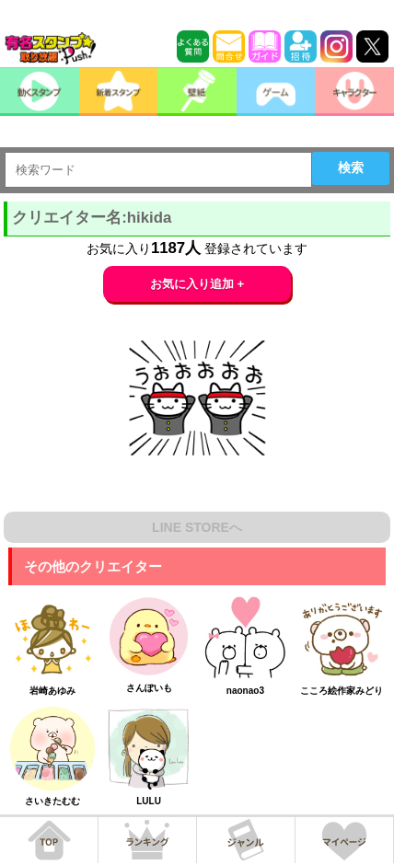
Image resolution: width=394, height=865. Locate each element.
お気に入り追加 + (197, 284)
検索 (351, 167)
